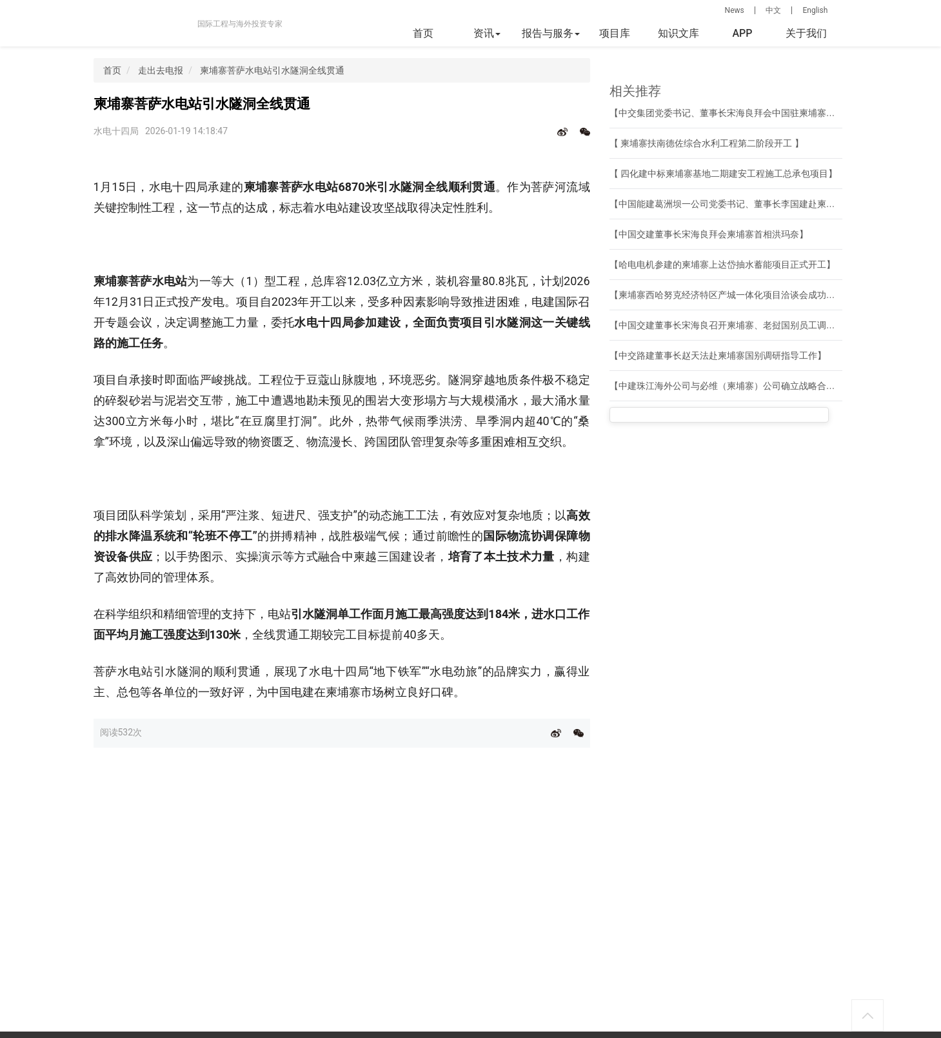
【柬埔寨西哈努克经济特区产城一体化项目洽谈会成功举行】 (731, 295)
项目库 (614, 33)
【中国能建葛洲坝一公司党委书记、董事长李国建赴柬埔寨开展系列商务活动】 (767, 204)
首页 (423, 33)
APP (742, 33)
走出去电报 (160, 70)
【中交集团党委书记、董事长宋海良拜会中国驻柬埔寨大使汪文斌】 (744, 113)
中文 (773, 10)
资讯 (486, 33)
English (814, 10)
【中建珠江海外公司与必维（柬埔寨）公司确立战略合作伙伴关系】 (744, 386)
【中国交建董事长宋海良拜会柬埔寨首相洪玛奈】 (708, 234)
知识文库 (678, 33)
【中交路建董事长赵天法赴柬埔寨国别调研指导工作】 (717, 355)
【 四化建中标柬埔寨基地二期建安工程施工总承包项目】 (723, 173)
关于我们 (806, 33)
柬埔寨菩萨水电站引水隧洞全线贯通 (272, 70)
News (734, 10)
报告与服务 (551, 33)
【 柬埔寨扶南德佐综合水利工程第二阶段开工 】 (706, 143)
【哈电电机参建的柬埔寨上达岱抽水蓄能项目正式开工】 (722, 264)
